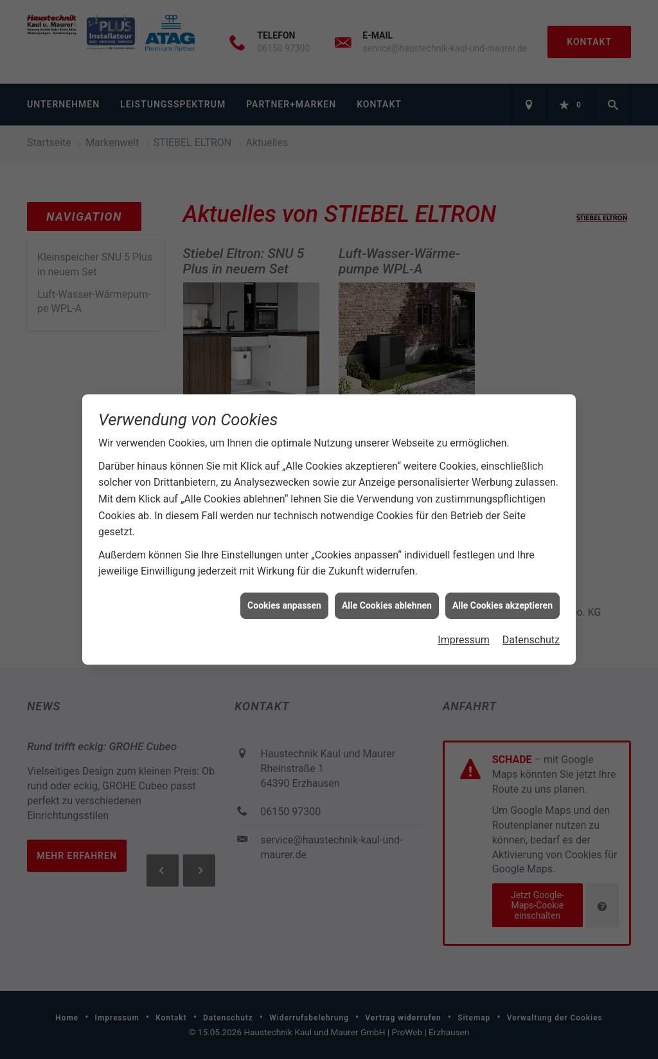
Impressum (464, 639)
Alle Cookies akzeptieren (502, 604)
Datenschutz (531, 639)
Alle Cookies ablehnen (387, 604)
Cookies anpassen (284, 604)
